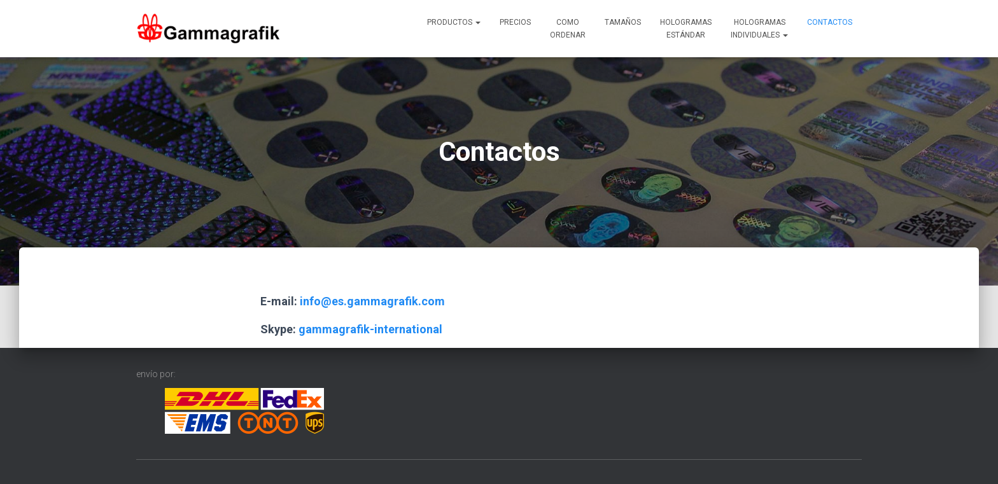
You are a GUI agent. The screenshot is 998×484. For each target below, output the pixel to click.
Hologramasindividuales (759, 28)
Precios (515, 22)
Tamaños (623, 22)
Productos (454, 22)
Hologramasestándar (686, 28)
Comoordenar (568, 28)
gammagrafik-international (370, 329)
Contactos (829, 22)
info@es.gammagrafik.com (372, 301)
